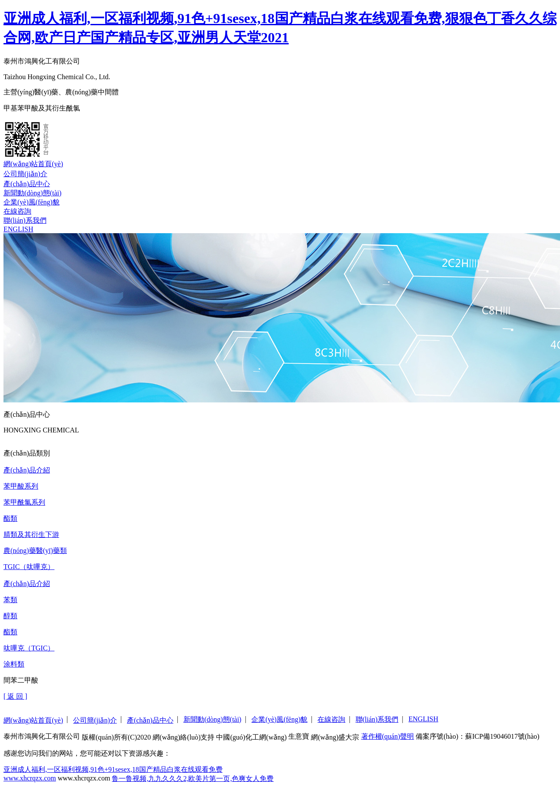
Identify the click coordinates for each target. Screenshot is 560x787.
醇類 (10, 616)
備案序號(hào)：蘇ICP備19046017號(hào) (477, 736)
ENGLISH (18, 229)
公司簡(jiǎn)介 (25, 173)
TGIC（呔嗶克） (28, 566)
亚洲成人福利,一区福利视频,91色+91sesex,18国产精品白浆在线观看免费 (113, 769)
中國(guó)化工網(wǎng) (251, 737)
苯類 (10, 599)
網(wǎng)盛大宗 (335, 737)
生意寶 (298, 736)
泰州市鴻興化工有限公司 (41, 736)
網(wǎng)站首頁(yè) (33, 163)
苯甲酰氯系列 (24, 502)
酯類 (10, 518)
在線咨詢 (17, 211)
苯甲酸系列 (20, 486)
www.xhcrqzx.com (29, 778)
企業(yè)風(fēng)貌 (31, 202)
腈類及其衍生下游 (31, 534)
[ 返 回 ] (15, 696)
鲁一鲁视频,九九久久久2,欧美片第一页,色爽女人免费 (192, 778)
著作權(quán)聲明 (387, 736)
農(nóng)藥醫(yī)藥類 (35, 550)
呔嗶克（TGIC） (28, 648)
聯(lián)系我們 (25, 220)
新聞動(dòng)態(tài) (32, 193)
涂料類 (13, 664)
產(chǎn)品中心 (26, 184)
